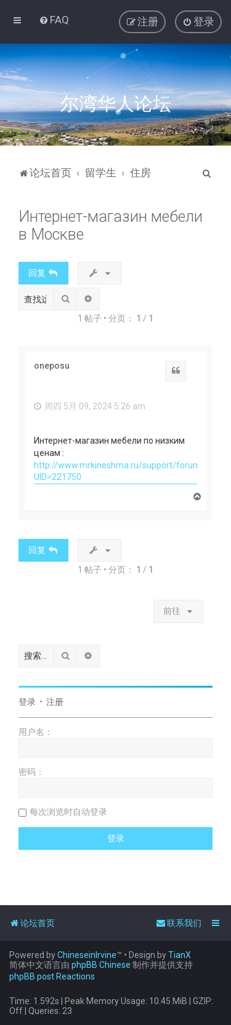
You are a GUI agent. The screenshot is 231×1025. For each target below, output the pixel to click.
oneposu (52, 366)
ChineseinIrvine (86, 955)
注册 (54, 702)
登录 (27, 702)
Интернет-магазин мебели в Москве (110, 225)
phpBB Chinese (101, 965)
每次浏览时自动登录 (68, 812)
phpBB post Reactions (52, 976)
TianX (179, 955)
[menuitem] (54, 19)
